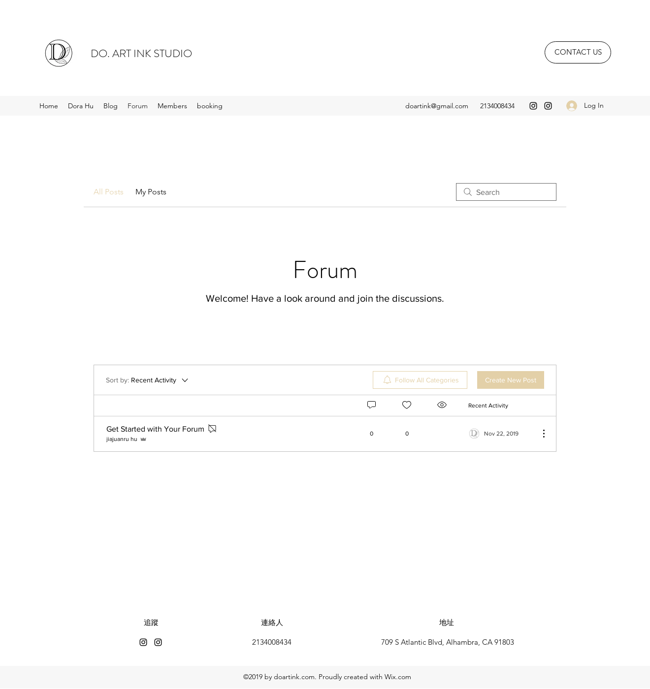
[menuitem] (420, 380)
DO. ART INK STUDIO (141, 53)
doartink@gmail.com (436, 105)
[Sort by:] (148, 380)
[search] (506, 192)
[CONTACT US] (578, 52)
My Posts (150, 191)
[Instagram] (533, 106)
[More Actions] (539, 433)
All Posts (109, 191)
